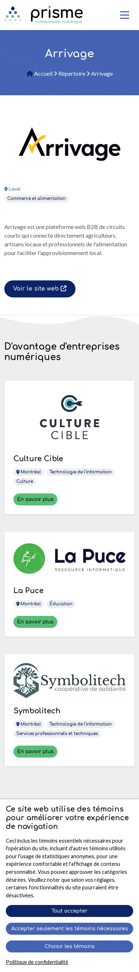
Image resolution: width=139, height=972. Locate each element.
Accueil (40, 73)
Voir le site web (39, 288)
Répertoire (70, 73)
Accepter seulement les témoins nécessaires (69, 928)
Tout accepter (69, 911)
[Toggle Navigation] (125, 15)
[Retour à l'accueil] (52, 15)
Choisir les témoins (70, 946)
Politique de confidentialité (37, 962)
